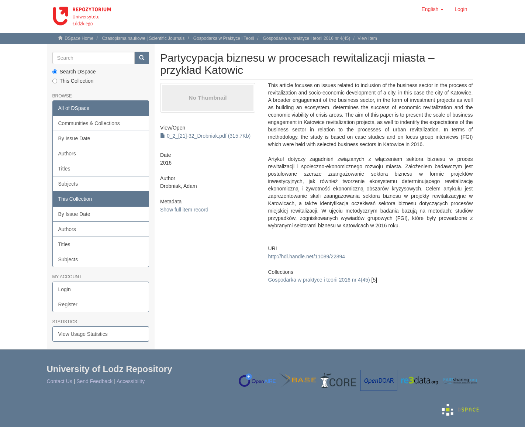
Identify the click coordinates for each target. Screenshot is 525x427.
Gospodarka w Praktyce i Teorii (223, 38)
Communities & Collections (89, 123)
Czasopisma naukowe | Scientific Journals (143, 38)
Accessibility (131, 381)
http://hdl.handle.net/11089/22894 (306, 256)
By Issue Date (74, 138)
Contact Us (59, 381)
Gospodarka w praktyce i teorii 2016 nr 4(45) (306, 38)
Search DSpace (74, 72)
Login (64, 289)
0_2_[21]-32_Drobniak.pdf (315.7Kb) (205, 136)
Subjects (68, 184)
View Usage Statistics (83, 334)
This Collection (73, 81)
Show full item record (184, 210)
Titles (64, 169)
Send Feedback (94, 381)
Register (67, 304)
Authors (67, 153)
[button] (432, 9)
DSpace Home (79, 38)
